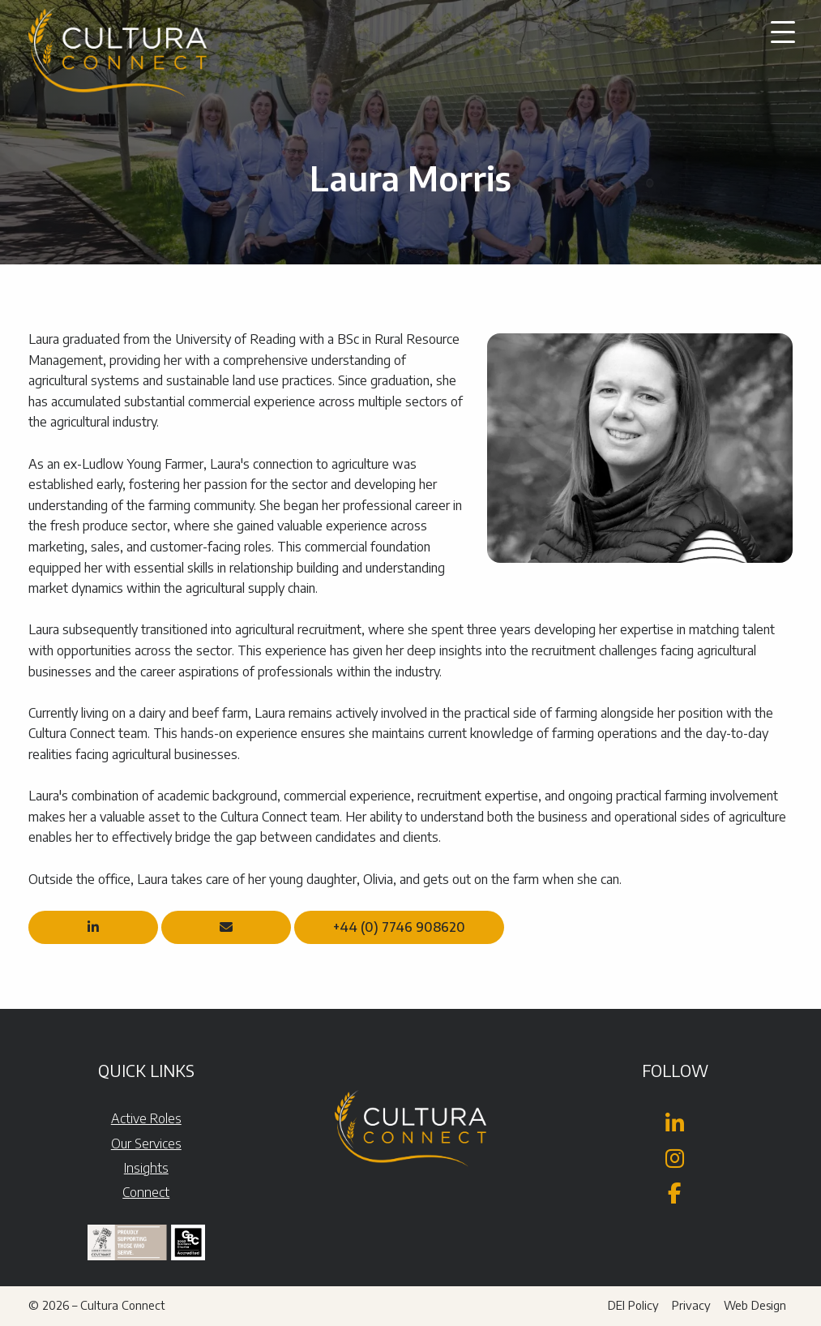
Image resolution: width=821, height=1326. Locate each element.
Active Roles (146, 1118)
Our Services (146, 1143)
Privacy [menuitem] (691, 1305)
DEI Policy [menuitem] (633, 1305)
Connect (145, 1192)
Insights (146, 1168)
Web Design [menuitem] (755, 1305)
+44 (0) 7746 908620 (399, 927)
